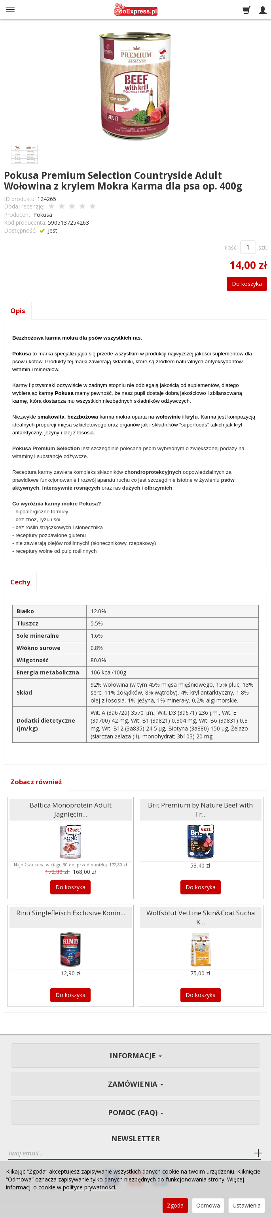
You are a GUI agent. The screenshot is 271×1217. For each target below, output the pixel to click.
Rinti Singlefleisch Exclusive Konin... (70, 912)
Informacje (136, 1055)
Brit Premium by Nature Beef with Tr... (200, 809)
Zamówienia (135, 1084)
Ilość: (231, 247)
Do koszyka (247, 283)
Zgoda (175, 1205)
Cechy (20, 581)
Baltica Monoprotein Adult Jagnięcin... (71, 809)
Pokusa (42, 214)
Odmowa (208, 1205)
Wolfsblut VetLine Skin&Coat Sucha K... (200, 917)
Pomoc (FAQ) (135, 1112)
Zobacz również (36, 781)
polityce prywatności (89, 1187)
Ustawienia (247, 1205)
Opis (17, 310)
